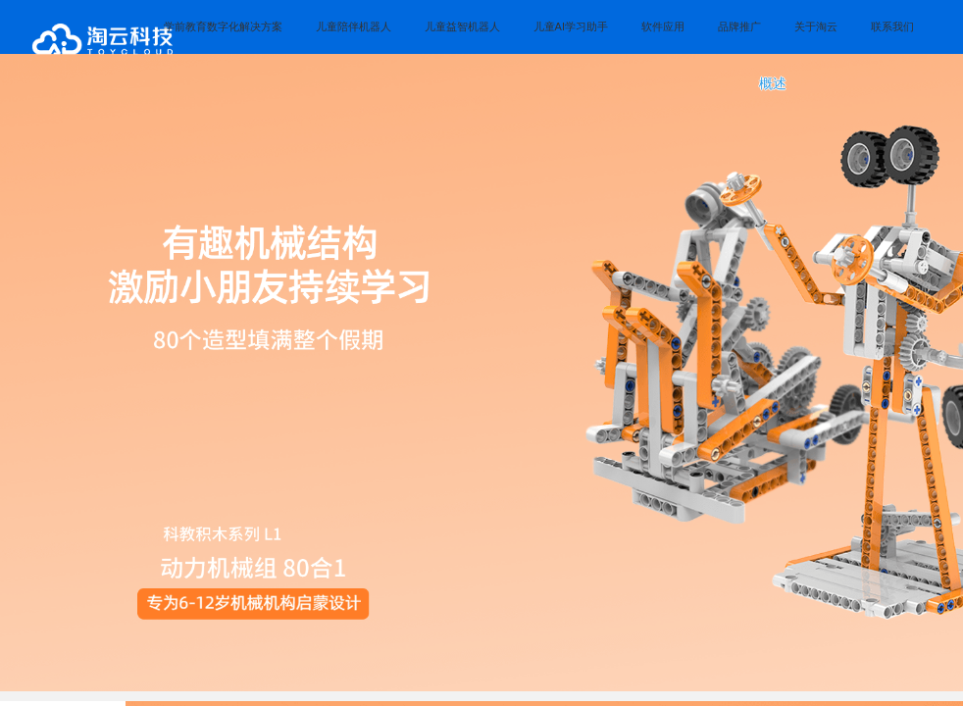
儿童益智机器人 (462, 26)
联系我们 (892, 26)
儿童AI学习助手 (570, 26)
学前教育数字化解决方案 (223, 26)
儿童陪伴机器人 (353, 26)
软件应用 (662, 26)
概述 (772, 83)
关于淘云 (815, 26)
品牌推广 (739, 26)
